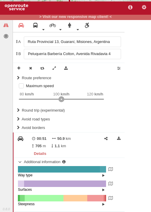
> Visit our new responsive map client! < (75, 17)
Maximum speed (40, 86)
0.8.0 (6, 209)
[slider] (61, 99)
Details (40, 153)
